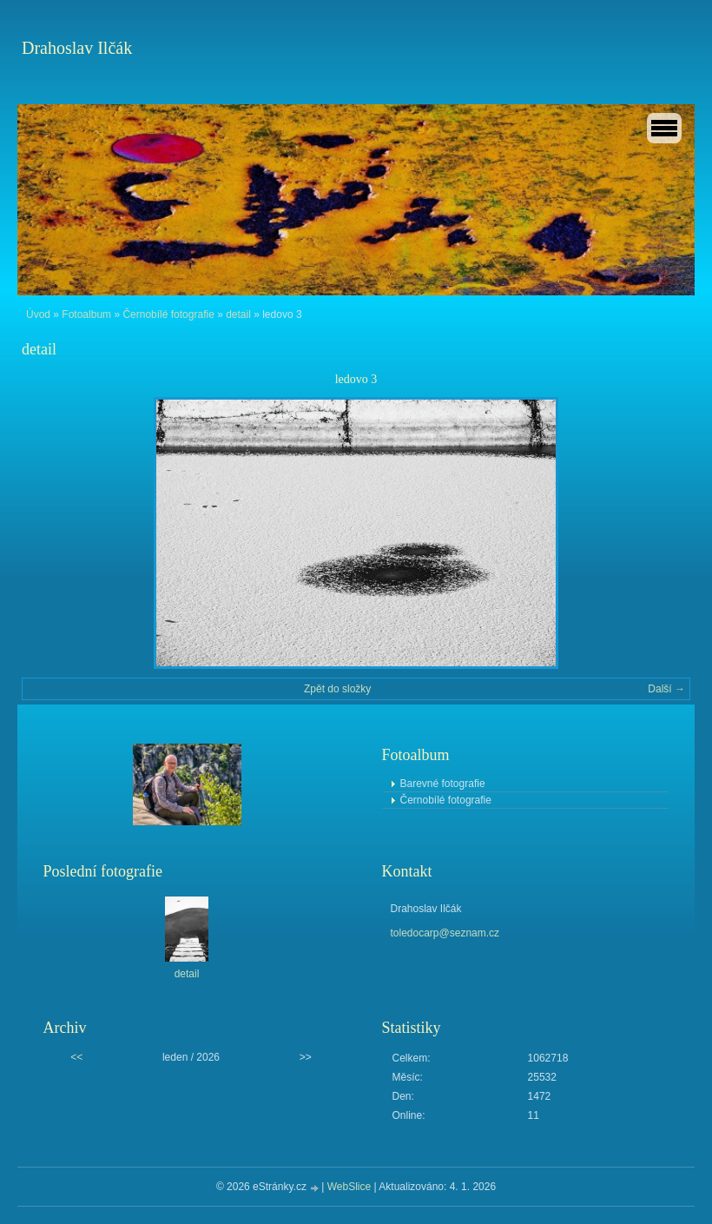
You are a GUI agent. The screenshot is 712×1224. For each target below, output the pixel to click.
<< (76, 1057)
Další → (666, 689)
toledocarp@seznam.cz (445, 933)
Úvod (38, 314)
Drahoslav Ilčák (77, 47)
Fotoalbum (86, 314)
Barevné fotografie (442, 783)
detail (238, 314)
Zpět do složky (337, 689)
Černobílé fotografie (168, 314)
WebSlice (349, 1187)
